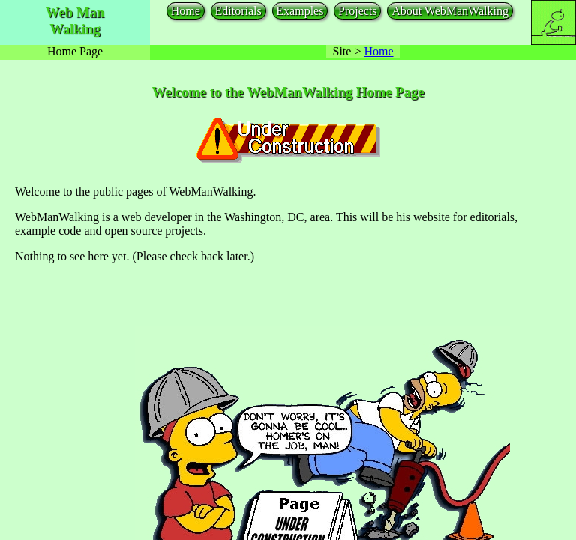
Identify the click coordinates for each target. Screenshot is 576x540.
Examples (299, 10)
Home (185, 10)
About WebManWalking (450, 10)
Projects (357, 10)
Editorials (238, 10)
